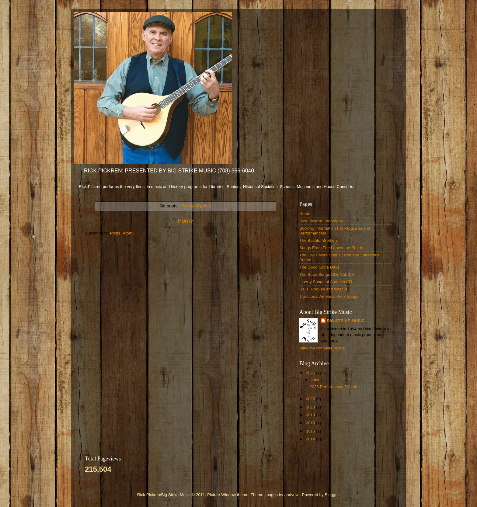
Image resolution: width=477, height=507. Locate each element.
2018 (311, 415)
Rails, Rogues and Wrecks (323, 289)
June (316, 380)
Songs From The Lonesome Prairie (331, 247)
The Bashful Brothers (318, 240)
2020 (311, 407)
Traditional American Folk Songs (328, 296)
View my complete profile (322, 348)
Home (185, 220)
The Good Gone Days (319, 267)
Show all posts (196, 205)
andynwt (292, 494)
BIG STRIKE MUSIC (346, 320)
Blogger (332, 494)
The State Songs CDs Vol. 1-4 (326, 274)
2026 (311, 373)
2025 (311, 399)
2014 (311, 439)
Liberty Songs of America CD (325, 282)
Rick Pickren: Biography (321, 221)
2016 (311, 423)
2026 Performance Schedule (336, 386)
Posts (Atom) (122, 233)
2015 (311, 431)
